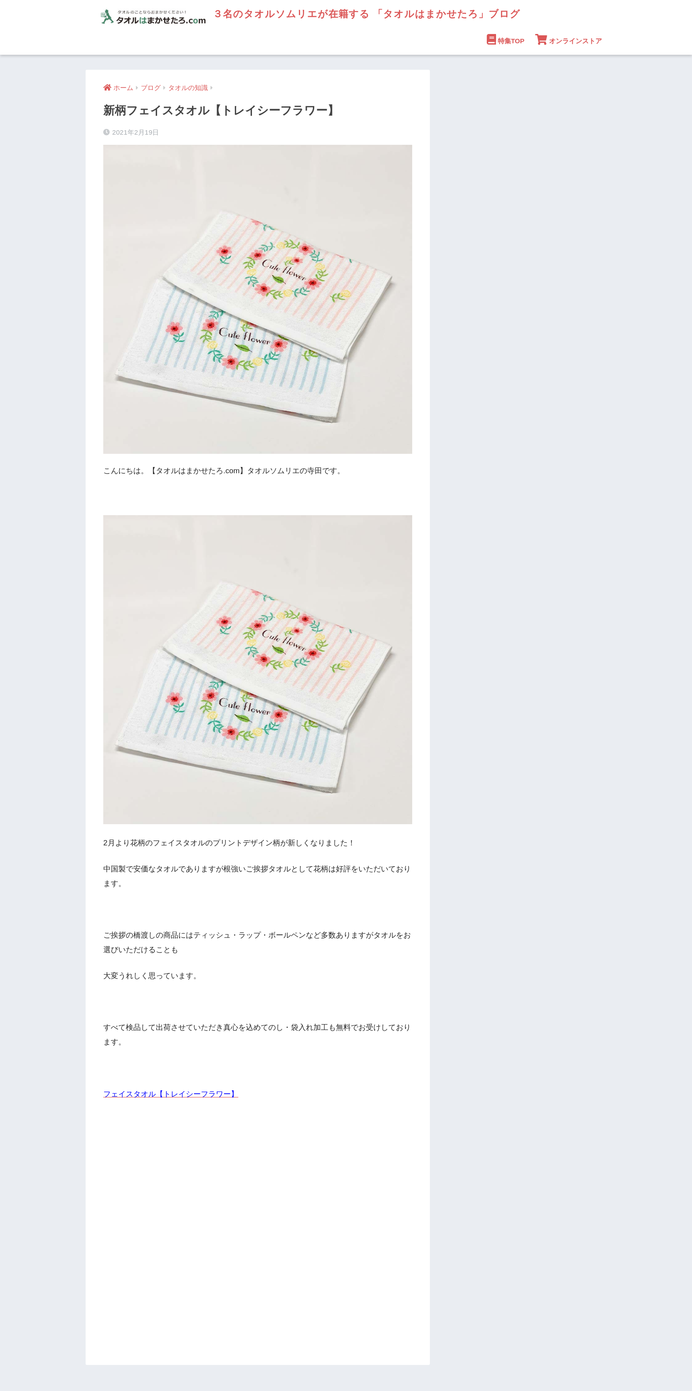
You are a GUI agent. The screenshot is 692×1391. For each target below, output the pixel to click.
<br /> (129, 1217)
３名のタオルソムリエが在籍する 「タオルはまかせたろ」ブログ (315, 13)
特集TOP (506, 39)
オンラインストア (568, 39)
